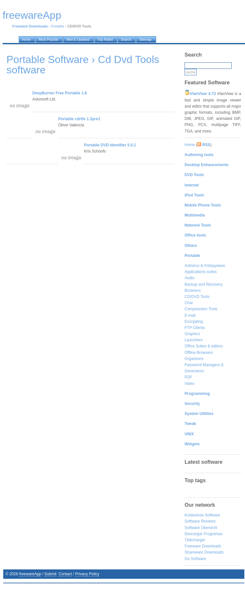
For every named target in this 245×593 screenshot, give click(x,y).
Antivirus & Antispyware (205, 265)
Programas (213, 534)
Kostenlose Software (202, 515)
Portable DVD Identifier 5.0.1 (110, 145)
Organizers (194, 358)
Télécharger (195, 540)
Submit (50, 574)
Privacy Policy (87, 574)
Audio (190, 278)
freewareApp (30, 574)
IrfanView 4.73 (203, 93)
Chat (189, 303)
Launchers (194, 340)
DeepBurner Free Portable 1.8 (59, 93)
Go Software (195, 558)
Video (189, 383)
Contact (65, 574)
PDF (188, 377)
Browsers (193, 290)
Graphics (192, 334)
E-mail (190, 315)
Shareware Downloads (204, 552)
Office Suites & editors (204, 346)
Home (190, 145)
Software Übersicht (201, 527)
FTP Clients (195, 327)
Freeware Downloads (203, 546)
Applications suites (201, 272)
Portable (57, 26)
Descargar (193, 534)
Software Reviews (200, 521)
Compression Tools (201, 309)
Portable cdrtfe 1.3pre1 (79, 119)
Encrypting (194, 321)
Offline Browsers (199, 352)
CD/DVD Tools (197, 296)
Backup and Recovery (203, 284)
